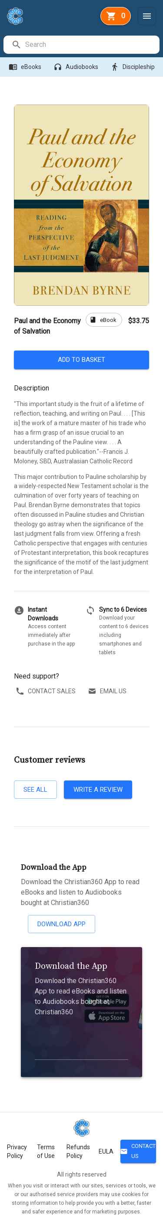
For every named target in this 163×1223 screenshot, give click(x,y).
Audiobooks (77, 67)
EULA (106, 1151)
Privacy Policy (17, 1151)
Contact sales (46, 691)
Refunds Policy (78, 1151)
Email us (108, 691)
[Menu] (147, 16)
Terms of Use (46, 1151)
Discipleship (133, 67)
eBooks (26, 67)
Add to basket (81, 360)
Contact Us (138, 1151)
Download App (61, 924)
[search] (92, 45)
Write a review (98, 789)
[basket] (115, 16)
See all (35, 789)
